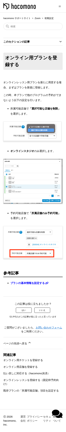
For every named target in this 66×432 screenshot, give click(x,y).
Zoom (37, 18)
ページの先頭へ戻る (17, 343)
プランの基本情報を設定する (27, 282)
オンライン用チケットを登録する (23, 360)
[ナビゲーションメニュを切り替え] (60, 6)
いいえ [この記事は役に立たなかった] (42, 310)
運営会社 (23, 418)
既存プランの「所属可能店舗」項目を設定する (31, 390)
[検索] (33, 26)
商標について (57, 418)
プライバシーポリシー (35, 418)
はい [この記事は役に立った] (24, 310)
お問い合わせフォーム (49, 327)
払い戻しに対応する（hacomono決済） (26, 373)
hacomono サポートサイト (17, 18)
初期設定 (49, 18)
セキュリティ (47, 418)
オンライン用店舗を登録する (20, 366)
